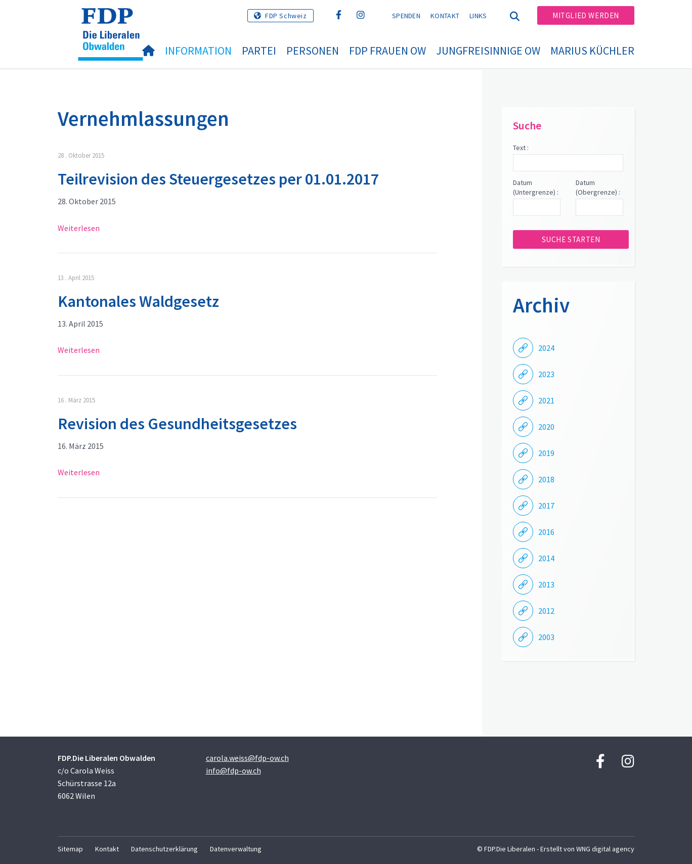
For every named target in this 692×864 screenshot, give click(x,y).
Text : (521, 147)
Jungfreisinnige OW (488, 50)
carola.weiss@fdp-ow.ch (247, 758)
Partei (259, 50)
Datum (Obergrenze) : (598, 187)
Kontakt (444, 15)
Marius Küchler (592, 50)
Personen (312, 50)
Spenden (406, 15)
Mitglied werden (585, 15)
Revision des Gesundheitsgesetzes (177, 424)
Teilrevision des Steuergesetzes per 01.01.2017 (218, 179)
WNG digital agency (605, 848)
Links (478, 15)
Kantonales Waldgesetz (138, 301)
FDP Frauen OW (387, 50)
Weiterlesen (79, 228)
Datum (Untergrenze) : (535, 187)
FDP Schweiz (286, 15)
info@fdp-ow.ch (233, 770)
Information (198, 50)
